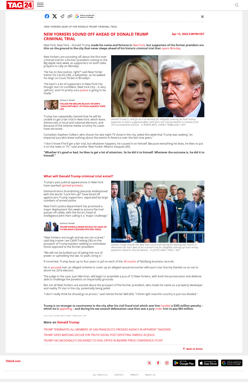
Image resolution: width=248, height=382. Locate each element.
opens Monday (170, 48)
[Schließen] (202, 16)
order (158, 309)
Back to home (193, 348)
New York (139, 45)
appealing (66, 309)
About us (150, 375)
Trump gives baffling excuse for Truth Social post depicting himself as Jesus (99, 335)
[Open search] (237, 5)
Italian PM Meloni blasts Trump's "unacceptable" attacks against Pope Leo (82, 106)
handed (166, 306)
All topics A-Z (100, 375)
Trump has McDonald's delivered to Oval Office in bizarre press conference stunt (103, 340)
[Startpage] (19, 5)
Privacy (134, 375)
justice (84, 90)
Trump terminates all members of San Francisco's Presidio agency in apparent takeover (107, 329)
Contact (119, 375)
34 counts (130, 261)
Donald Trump (68, 322)
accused (56, 267)
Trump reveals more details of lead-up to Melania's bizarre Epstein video (83, 228)
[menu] (40, 5)
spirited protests (72, 185)
